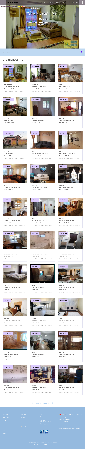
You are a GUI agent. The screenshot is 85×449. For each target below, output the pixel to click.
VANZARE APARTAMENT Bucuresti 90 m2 (11, 254)
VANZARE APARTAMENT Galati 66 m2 (66, 388)
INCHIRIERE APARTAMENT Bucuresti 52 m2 (67, 153)
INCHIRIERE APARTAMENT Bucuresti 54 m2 (40, 220)
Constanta (5, 420)
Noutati (58, 2)
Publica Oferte (76, 2)
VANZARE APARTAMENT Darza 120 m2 (66, 120)
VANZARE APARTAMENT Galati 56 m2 (66, 321)
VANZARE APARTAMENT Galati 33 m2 (39, 321)
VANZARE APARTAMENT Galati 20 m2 (66, 254)
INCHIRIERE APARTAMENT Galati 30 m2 (12, 321)
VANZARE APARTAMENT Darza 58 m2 (39, 87)
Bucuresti (5, 414)
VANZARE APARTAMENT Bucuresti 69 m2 (39, 120)
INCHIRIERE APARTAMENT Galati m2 (12, 287)
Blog (64, 2)
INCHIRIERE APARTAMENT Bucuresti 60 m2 (12, 187)
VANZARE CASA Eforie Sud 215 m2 (9, 120)
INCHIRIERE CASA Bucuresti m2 (64, 87)
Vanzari (51, 2)
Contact (42, 414)
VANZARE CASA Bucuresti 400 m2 (9, 153)
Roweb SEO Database (45, 444)
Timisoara (5, 426)
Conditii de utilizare (27, 426)
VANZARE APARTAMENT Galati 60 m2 (39, 354)
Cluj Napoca (6, 417)
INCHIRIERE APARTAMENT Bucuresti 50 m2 (40, 153)
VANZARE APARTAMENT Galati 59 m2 (11, 354)
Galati (4, 433)
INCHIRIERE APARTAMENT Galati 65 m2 (40, 254)
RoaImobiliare (43, 442)
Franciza (23, 423)
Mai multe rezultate (43, 403)
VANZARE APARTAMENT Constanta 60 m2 (11, 87)
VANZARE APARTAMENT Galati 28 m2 (66, 354)
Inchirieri (43, 2)
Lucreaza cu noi (25, 420)
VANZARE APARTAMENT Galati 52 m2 (66, 287)
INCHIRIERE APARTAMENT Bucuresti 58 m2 (67, 187)
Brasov (4, 430)
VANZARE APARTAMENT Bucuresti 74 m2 (66, 220)
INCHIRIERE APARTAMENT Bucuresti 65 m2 (40, 187)
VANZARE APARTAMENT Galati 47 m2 (11, 388)
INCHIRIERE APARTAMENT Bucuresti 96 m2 (12, 220)
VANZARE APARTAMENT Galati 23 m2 (39, 287)
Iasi (3, 423)
